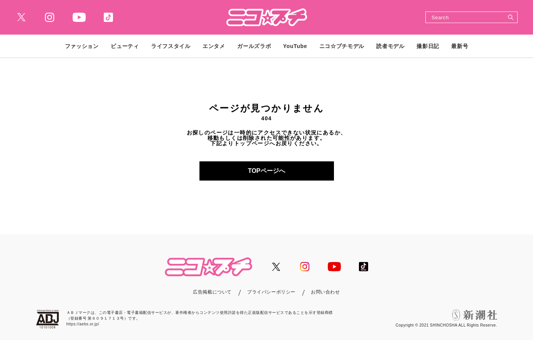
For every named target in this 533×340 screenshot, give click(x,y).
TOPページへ (266, 171)
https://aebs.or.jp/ (83, 324)
